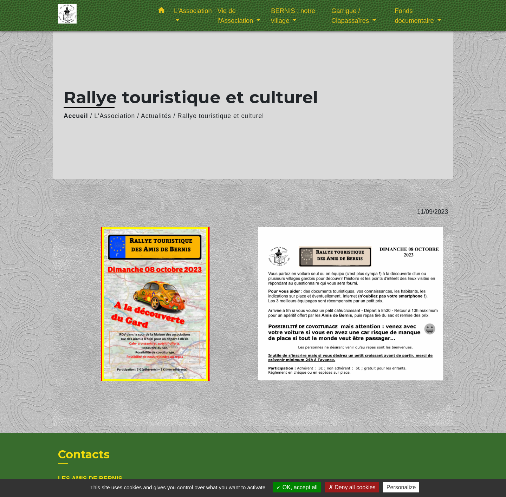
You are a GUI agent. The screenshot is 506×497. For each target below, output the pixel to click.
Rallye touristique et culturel (220, 115)
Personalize (401, 487)
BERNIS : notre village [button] (293, 15)
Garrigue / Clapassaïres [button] (351, 15)
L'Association (114, 115)
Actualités (156, 115)
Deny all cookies (352, 487)
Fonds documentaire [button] (415, 15)
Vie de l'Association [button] (236, 15)
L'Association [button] (193, 10)
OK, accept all (296, 487)
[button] (161, 11)
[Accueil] (102, 15)
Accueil (76, 115)
